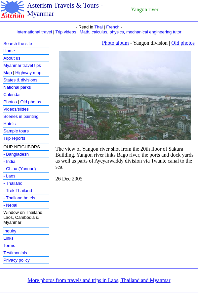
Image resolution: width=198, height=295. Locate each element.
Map (7, 72)
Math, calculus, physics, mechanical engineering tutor (130, 31)
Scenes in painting (20, 116)
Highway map (28, 72)
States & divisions (20, 79)
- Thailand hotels (19, 197)
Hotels (9, 123)
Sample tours (16, 130)
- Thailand (12, 183)
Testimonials (15, 252)
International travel (34, 31)
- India (9, 161)
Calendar (12, 94)
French (112, 27)
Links (8, 238)
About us (11, 58)
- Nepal (10, 205)
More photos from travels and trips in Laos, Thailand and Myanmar (98, 280)
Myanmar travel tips (22, 65)
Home (9, 50)
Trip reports (14, 138)
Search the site (17, 43)
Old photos (30, 101)
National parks (17, 87)
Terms (9, 245)
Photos (10, 101)
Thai (98, 27)
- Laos (9, 175)
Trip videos (65, 31)
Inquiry (9, 230)
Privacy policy (16, 260)
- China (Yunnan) (19, 168)
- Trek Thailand (17, 190)
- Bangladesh (16, 154)
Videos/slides (15, 109)
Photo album (115, 43)
